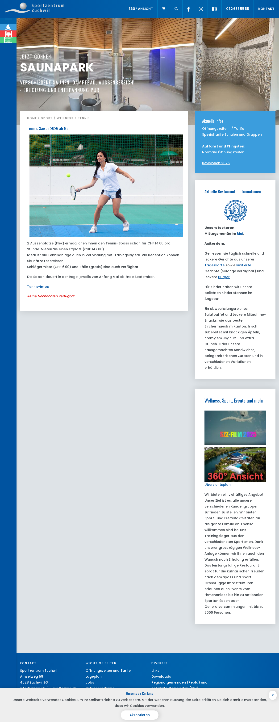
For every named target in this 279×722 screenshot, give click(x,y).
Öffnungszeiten (215, 128)
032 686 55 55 (237, 8)
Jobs (90, 682)
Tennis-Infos (38, 286)
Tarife (239, 128)
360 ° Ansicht (141, 8)
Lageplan (94, 676)
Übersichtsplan (217, 484)
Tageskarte (214, 265)
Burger (224, 277)
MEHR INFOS (33, 89)
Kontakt (266, 8)
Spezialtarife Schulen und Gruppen (232, 134)
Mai (240, 233)
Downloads (161, 676)
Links (155, 670)
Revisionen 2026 (216, 163)
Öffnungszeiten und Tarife (108, 670)
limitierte (243, 265)
